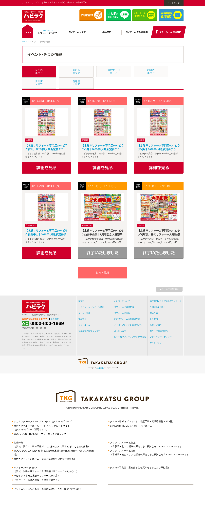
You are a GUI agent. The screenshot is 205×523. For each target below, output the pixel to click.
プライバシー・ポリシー (161, 337)
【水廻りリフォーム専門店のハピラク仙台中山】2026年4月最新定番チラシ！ (46, 232)
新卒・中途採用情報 (159, 331)
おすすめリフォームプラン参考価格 (130, 337)
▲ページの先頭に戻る (169, 289)
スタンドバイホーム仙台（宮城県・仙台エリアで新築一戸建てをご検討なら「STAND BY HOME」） (149, 452)
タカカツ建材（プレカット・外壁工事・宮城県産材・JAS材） (142, 421)
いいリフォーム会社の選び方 (127, 319)
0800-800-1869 (47, 323)
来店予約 (154, 313)
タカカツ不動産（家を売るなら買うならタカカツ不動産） (140, 467)
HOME (25, 42)
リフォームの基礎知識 (124, 307)
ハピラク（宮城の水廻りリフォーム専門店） (37, 475)
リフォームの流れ (122, 313)
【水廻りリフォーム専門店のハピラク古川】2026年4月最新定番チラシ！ (46, 147)
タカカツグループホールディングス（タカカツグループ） (44, 421)
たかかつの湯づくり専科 (89, 331)
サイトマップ (174, 3)
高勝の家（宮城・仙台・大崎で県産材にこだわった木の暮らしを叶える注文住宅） (52, 444)
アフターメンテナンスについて (128, 325)
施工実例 (82, 319)
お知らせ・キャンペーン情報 (91, 307)
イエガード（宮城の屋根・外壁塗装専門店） (37, 480)
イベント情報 (84, 313)
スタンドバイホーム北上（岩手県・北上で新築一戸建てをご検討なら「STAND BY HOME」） (146, 444)
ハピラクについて (122, 301)
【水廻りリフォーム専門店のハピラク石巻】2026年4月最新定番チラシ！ (102, 147)
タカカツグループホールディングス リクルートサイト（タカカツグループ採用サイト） (42, 428)
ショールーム (84, 325)
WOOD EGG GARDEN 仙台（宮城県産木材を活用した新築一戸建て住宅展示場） (54, 452)
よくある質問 (120, 331)
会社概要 (55, 319)
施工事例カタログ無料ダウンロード (166, 301)
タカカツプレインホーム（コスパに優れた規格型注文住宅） (45, 458)
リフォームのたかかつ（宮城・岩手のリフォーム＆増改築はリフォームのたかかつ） (46, 469)
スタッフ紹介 (156, 325)
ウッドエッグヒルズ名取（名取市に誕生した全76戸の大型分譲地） (50, 488)
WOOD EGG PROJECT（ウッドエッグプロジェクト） (42, 434)
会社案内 (154, 319)
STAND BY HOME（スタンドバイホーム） (132, 426)
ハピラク (100, 368)
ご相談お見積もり (158, 307)
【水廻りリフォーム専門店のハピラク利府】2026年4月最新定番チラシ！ (159, 147)
